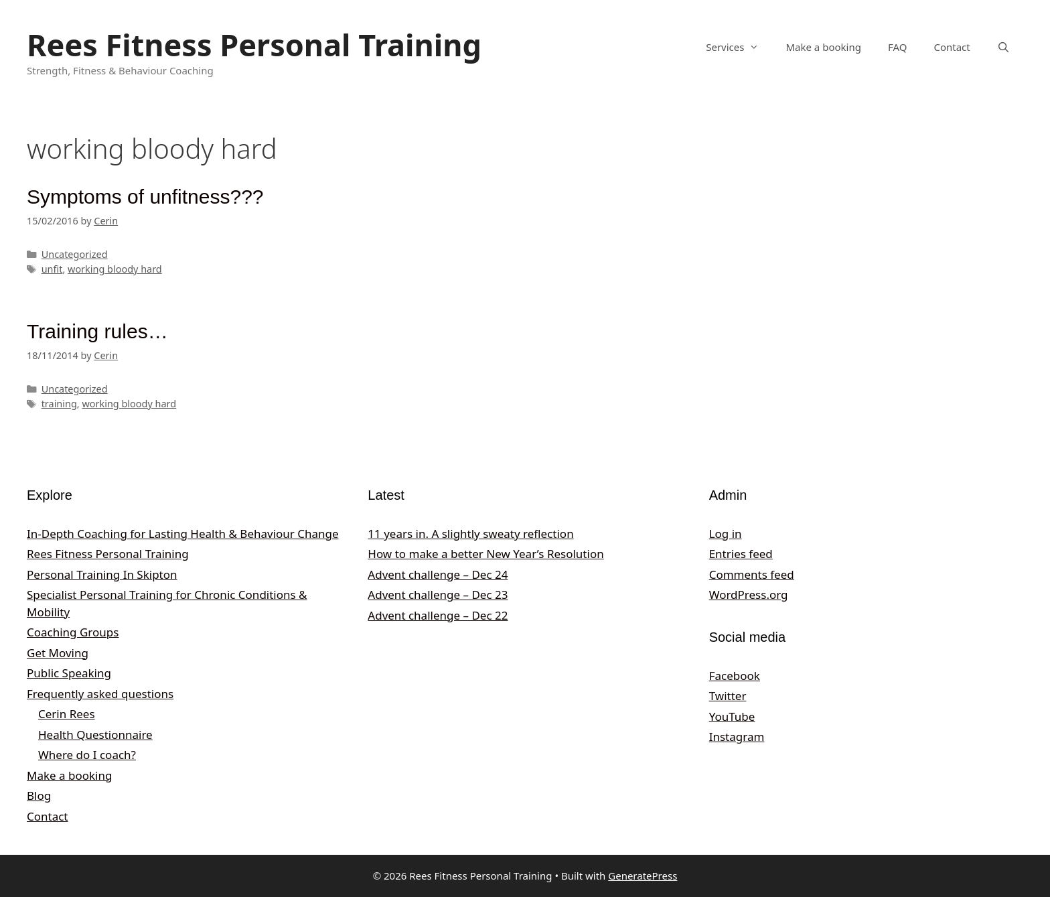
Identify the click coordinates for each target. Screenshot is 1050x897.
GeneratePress (642, 875)
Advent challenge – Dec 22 (438, 615)
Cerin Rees (66, 713)
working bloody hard (115, 269)
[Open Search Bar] (1003, 47)
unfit (52, 269)
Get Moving (57, 653)
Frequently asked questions (100, 693)
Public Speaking (69, 673)
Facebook (734, 675)
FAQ (897, 47)
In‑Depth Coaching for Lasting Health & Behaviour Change (183, 533)
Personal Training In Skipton (102, 574)
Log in (725, 533)
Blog (39, 795)
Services (739, 47)
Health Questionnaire (95, 734)
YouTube (732, 716)
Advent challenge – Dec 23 (438, 594)
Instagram (737, 736)
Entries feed (741, 553)
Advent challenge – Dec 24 (438, 574)
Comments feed (751, 574)
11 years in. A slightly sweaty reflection (470, 533)
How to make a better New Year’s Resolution (485, 553)
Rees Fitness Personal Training (254, 44)
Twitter (728, 695)
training (59, 403)
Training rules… (97, 331)
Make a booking (822, 47)
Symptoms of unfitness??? (145, 197)
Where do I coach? (87, 754)
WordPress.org (748, 594)
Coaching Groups (73, 632)
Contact (951, 47)
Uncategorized (75, 254)
